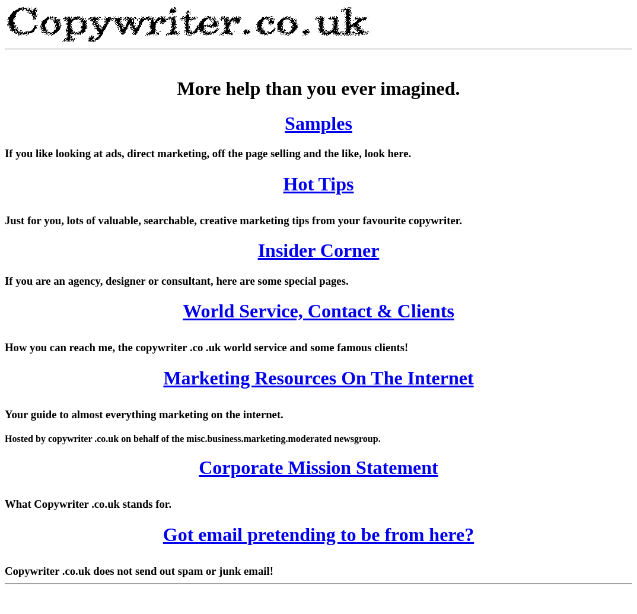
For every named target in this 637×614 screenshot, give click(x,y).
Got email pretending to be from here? (318, 534)
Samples (318, 123)
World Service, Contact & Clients (318, 311)
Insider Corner (319, 250)
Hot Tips (319, 184)
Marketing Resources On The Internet (318, 378)
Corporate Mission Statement (318, 467)
